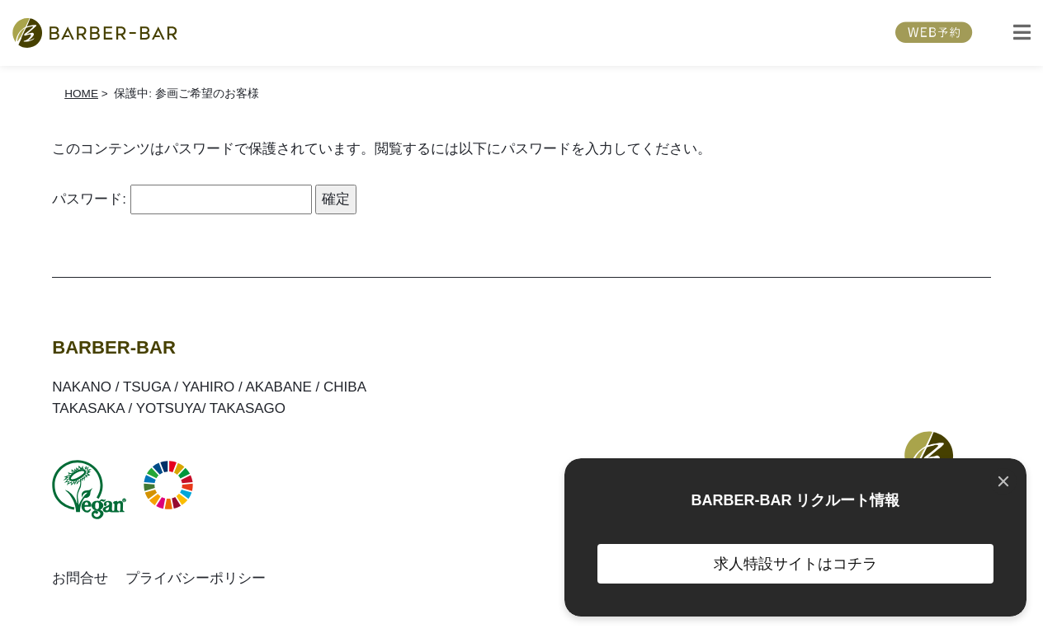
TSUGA (147, 387)
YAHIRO (208, 387)
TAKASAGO (248, 408)
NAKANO (81, 387)
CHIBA (344, 387)
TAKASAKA (88, 408)
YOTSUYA (169, 408)
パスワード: (181, 199)
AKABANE (279, 387)
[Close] (1003, 481)
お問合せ (80, 578)
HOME (81, 93)
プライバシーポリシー (195, 578)
